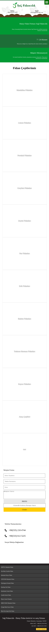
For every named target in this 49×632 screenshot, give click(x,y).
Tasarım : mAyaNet (41, 629)
